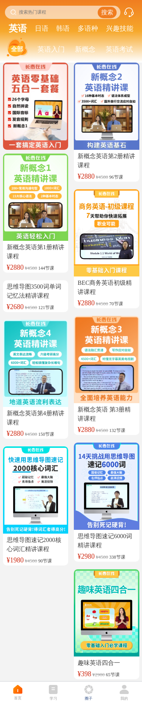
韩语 (63, 28)
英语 (18, 28)
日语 (41, 28)
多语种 (88, 28)
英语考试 (119, 49)
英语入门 (51, 49)
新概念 (85, 49)
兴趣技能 (119, 28)
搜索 (107, 12)
